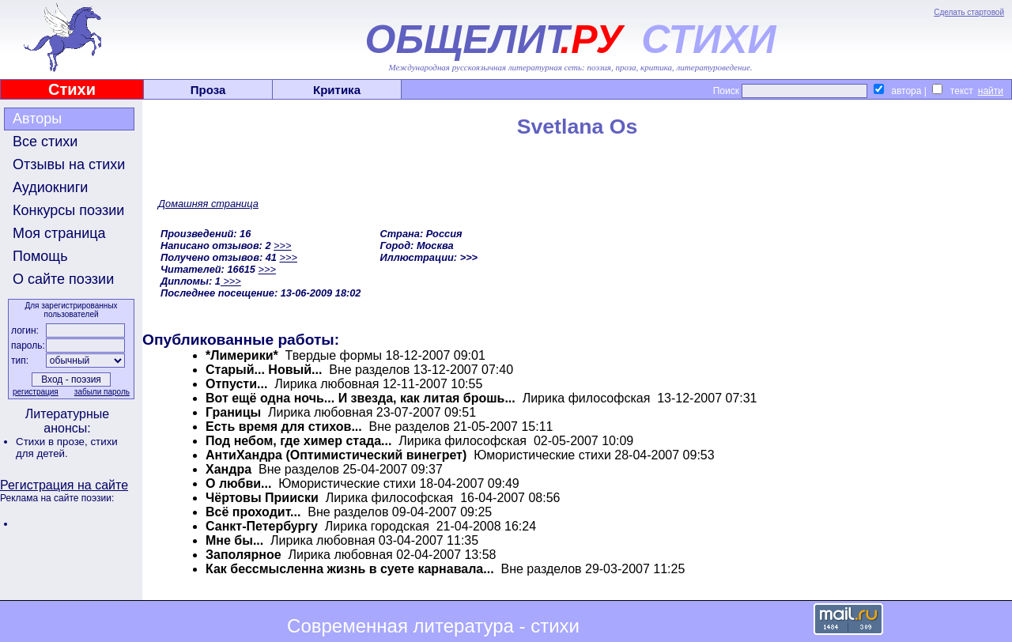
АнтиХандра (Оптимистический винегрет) (336, 455)
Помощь (40, 256)
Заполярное (243, 554)
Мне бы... (236, 540)
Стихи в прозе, (53, 442)
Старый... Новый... (264, 369)
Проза (208, 89)
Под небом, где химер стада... (298, 441)
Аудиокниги (50, 187)
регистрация (36, 391)
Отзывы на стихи (69, 164)
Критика (337, 89)
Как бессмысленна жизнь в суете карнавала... (350, 569)
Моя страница (59, 233)
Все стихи (45, 141)
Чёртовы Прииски (262, 497)
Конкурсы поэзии (68, 210)
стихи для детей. (67, 447)
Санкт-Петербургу (262, 526)
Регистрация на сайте (64, 485)
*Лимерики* (242, 355)
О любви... (240, 483)
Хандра (228, 469)
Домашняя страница (208, 204)
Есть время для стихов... (284, 426)
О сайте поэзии (63, 279)
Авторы (37, 119)
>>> (282, 245)
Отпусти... (236, 384)
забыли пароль (102, 391)
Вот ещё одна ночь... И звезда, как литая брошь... (360, 398)
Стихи (72, 89)
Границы (233, 412)
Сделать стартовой (969, 12)
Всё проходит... (253, 512)
